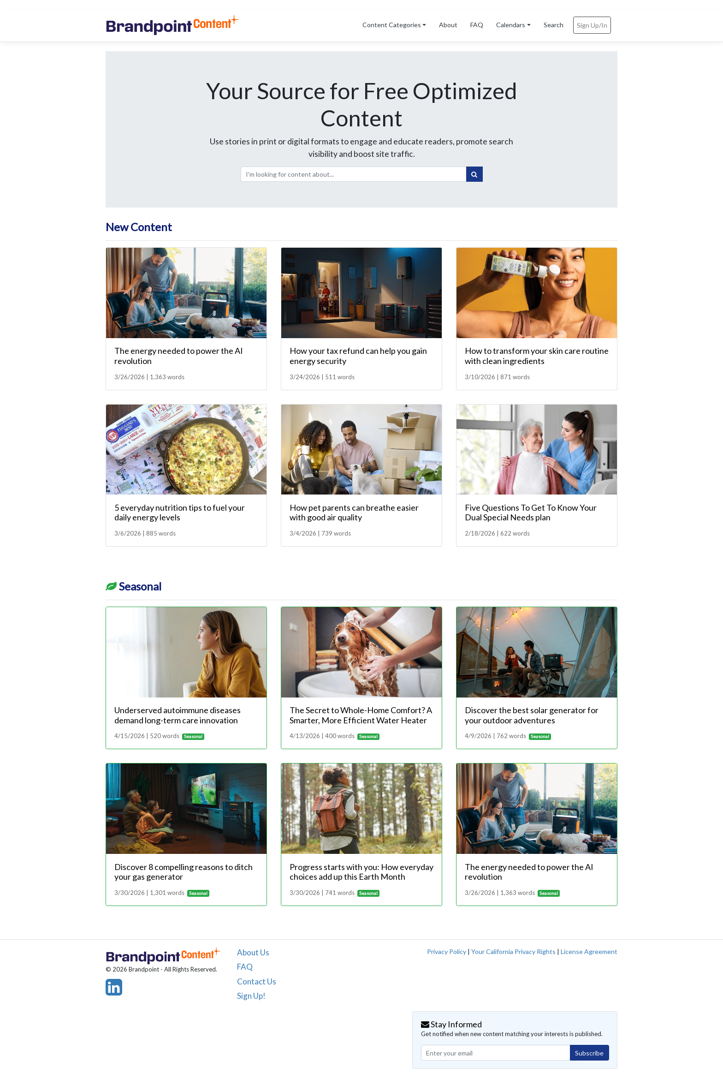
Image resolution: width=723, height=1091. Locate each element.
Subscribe (589, 1053)
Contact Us (256, 981)
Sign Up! (251, 996)
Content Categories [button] (391, 25)
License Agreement (589, 951)
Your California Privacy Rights (513, 951)
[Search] (474, 174)
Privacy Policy (446, 951)
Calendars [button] (510, 25)
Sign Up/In (592, 25)
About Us (253, 952)
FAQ (476, 25)
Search (553, 25)
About (448, 25)
